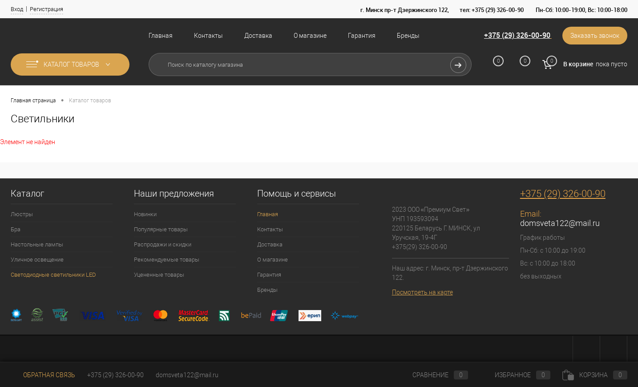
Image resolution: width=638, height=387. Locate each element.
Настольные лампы (37, 244)
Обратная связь (43, 375)
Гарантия (362, 35)
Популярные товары (161, 229)
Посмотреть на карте (422, 292)
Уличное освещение (37, 259)
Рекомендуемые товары (166, 259)
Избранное (515, 375)
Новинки (145, 214)
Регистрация (46, 9)
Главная (161, 35)
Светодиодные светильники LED (53, 274)
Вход (17, 9)
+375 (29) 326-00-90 (517, 35)
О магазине (310, 35)
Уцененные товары (159, 274)
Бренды (408, 35)
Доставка (258, 35)
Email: (530, 213)
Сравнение (433, 375)
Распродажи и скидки (162, 244)
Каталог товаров (70, 64)
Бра (15, 229)
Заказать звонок (594, 35)
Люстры (22, 214)
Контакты (208, 35)
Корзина (594, 375)
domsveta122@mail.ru (560, 223)
